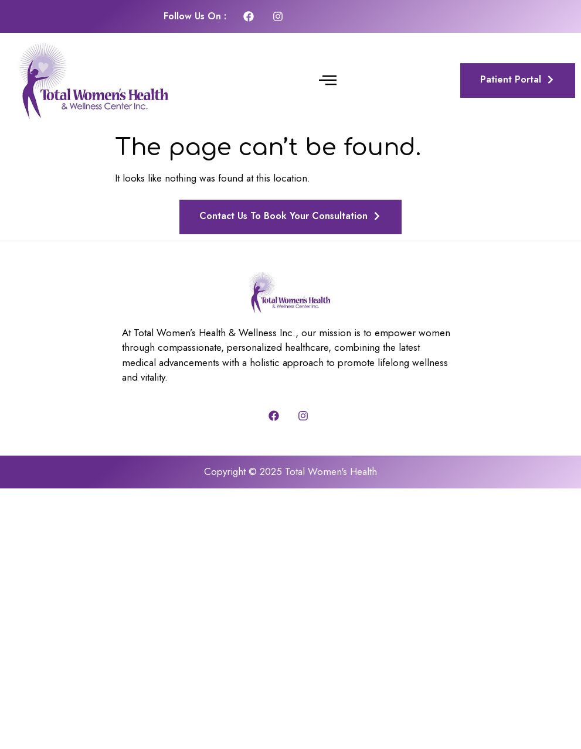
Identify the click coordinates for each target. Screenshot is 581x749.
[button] (328, 81)
